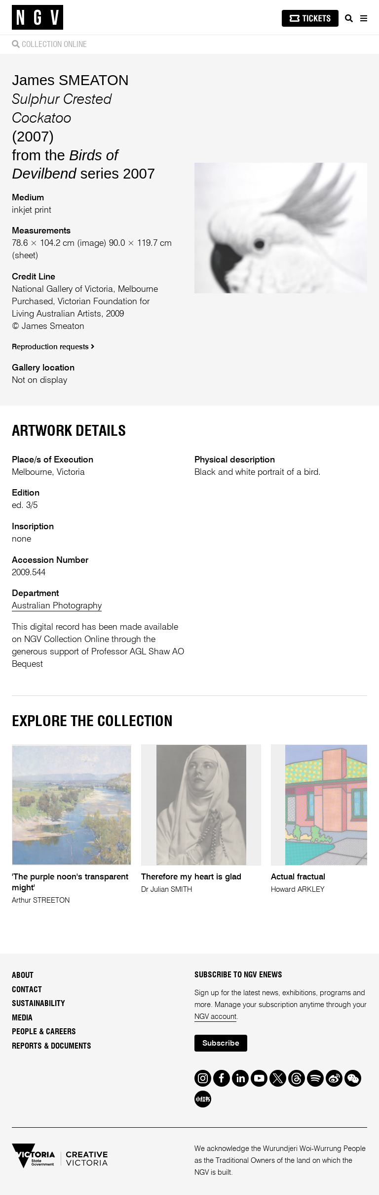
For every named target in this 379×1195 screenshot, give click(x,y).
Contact (27, 990)
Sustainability (38, 1004)
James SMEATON (70, 80)
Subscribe (220, 1044)
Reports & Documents (51, 1046)
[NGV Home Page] (37, 17)
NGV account (215, 1016)
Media (22, 1018)
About (23, 975)
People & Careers (44, 1032)
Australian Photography (57, 605)
